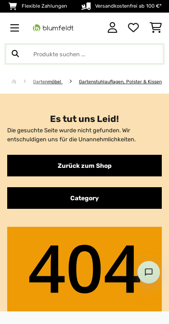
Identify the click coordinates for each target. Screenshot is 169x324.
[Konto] (112, 28)
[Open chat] (148, 272)
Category (84, 198)
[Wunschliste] (133, 28)
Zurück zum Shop (85, 165)
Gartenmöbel (48, 82)
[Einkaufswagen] (156, 28)
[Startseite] (22, 82)
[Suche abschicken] (15, 54)
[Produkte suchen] (84, 54)
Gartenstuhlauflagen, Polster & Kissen (120, 82)
